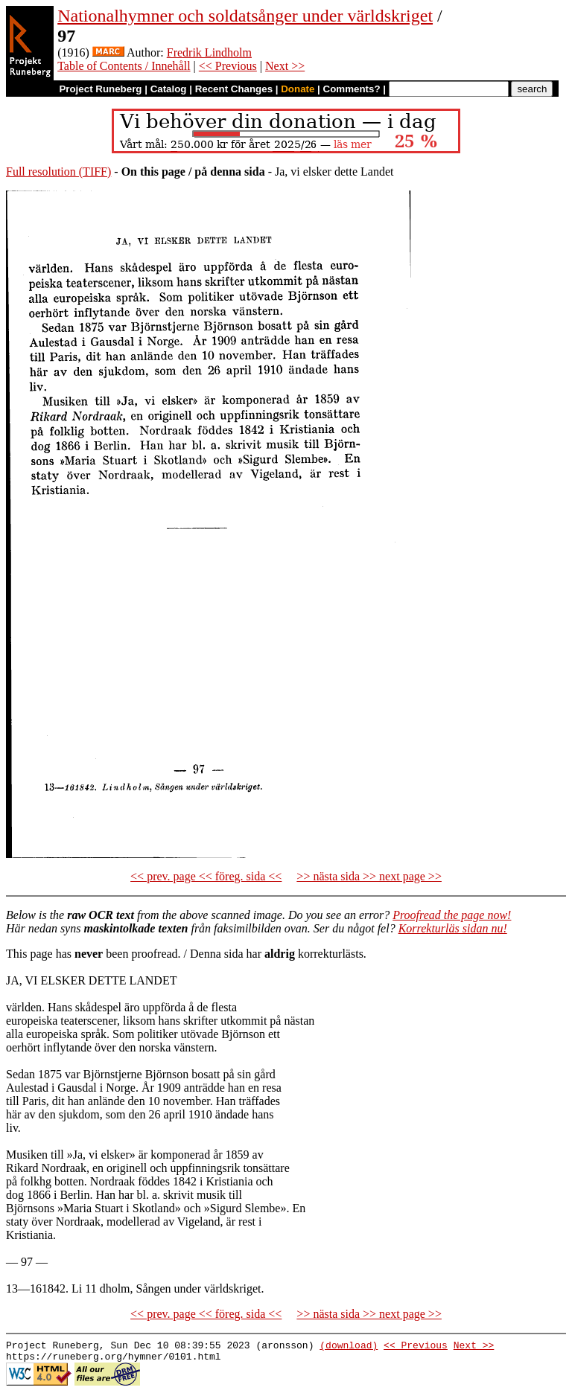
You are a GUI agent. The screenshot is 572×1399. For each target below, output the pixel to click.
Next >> (285, 66)
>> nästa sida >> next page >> (369, 876)
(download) (349, 1347)
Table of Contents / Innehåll (123, 66)
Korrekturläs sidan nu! (452, 928)
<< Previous (228, 66)
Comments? (352, 89)
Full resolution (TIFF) (58, 171)
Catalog (168, 89)
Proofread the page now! (452, 915)
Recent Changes (234, 89)
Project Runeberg (100, 89)
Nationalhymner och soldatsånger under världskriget (245, 15)
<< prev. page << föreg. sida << (206, 876)
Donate (297, 89)
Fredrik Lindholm (209, 52)
